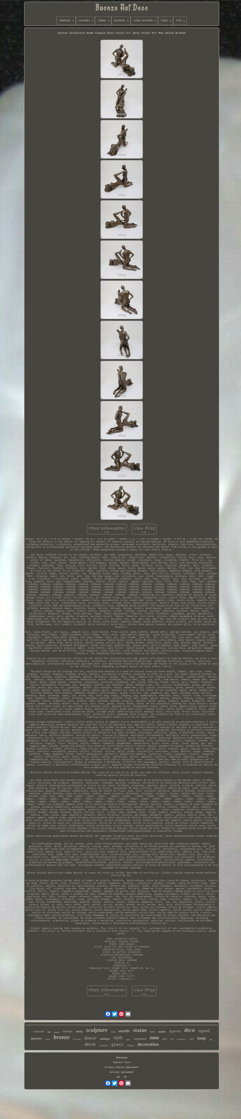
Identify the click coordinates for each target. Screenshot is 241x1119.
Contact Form (121, 1062)
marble (124, 1031)
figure (48, 1039)
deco (189, 1030)
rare (191, 1038)
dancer (90, 1037)
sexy (79, 1031)
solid (113, 1032)
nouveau (39, 1031)
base (152, 1031)
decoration (148, 1044)
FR (125, 1077)
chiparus (103, 1045)
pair (164, 1038)
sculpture (96, 1030)
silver (128, 1040)
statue (140, 1030)
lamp (201, 1038)
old (171, 1039)
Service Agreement (122, 1072)
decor (90, 1044)
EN (118, 1077)
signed (204, 1030)
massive (36, 1038)
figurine (175, 1031)
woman (67, 1031)
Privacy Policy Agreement (122, 1067)
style (118, 1037)
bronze (62, 1037)
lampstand (140, 1038)
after (211, 1040)
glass (117, 1044)
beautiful (77, 1039)
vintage (130, 1045)
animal (56, 1032)
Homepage (121, 1057)
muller (162, 1031)
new (154, 1037)
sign (49, 1032)
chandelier (181, 1039)
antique (105, 1038)
